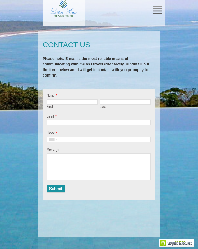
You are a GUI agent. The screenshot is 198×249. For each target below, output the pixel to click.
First (50, 107)
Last (103, 107)
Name (50, 95)
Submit (55, 188)
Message (53, 150)
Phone (51, 133)
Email (50, 116)
